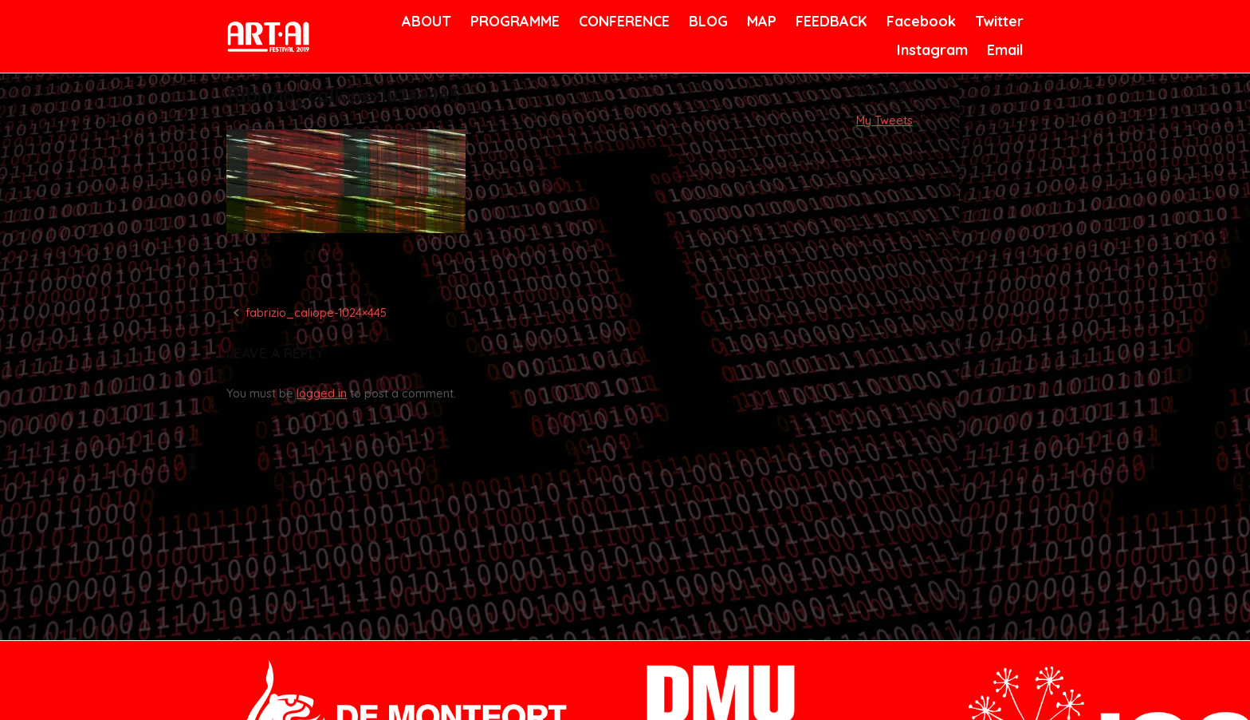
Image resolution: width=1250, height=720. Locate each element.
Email (1004, 50)
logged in (322, 393)
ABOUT (425, 21)
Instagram (930, 50)
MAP (760, 21)
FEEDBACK (829, 21)
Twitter (997, 21)
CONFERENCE (621, 21)
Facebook (919, 21)
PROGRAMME (512, 21)
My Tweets (884, 120)
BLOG (707, 21)
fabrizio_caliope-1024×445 (316, 313)
